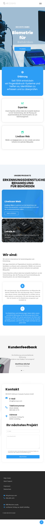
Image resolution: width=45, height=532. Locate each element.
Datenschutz (7, 489)
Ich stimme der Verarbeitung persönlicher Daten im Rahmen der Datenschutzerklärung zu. (23, 452)
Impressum (7, 486)
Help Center (7, 478)
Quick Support (8, 481)
